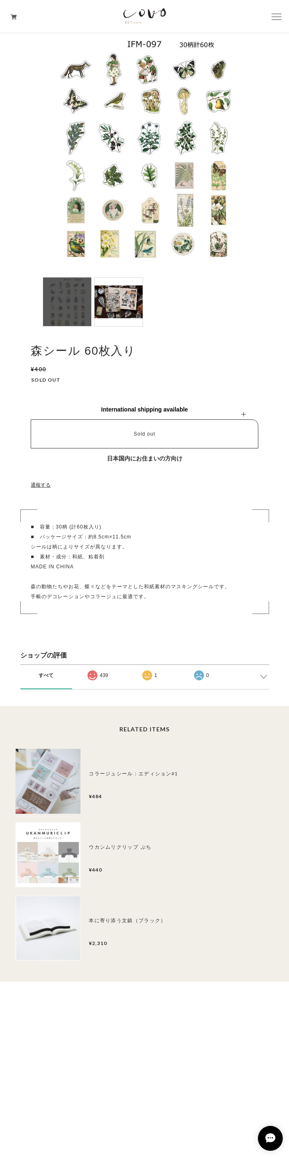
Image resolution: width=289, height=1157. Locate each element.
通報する (41, 485)
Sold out (144, 434)
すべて (46, 675)
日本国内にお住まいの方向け (144, 458)
